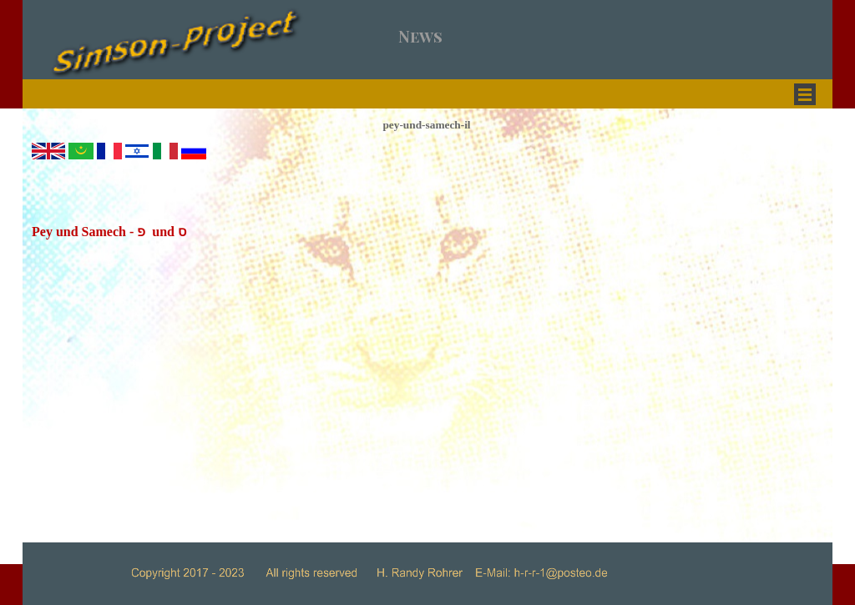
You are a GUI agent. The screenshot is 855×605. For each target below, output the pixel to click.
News (420, 36)
